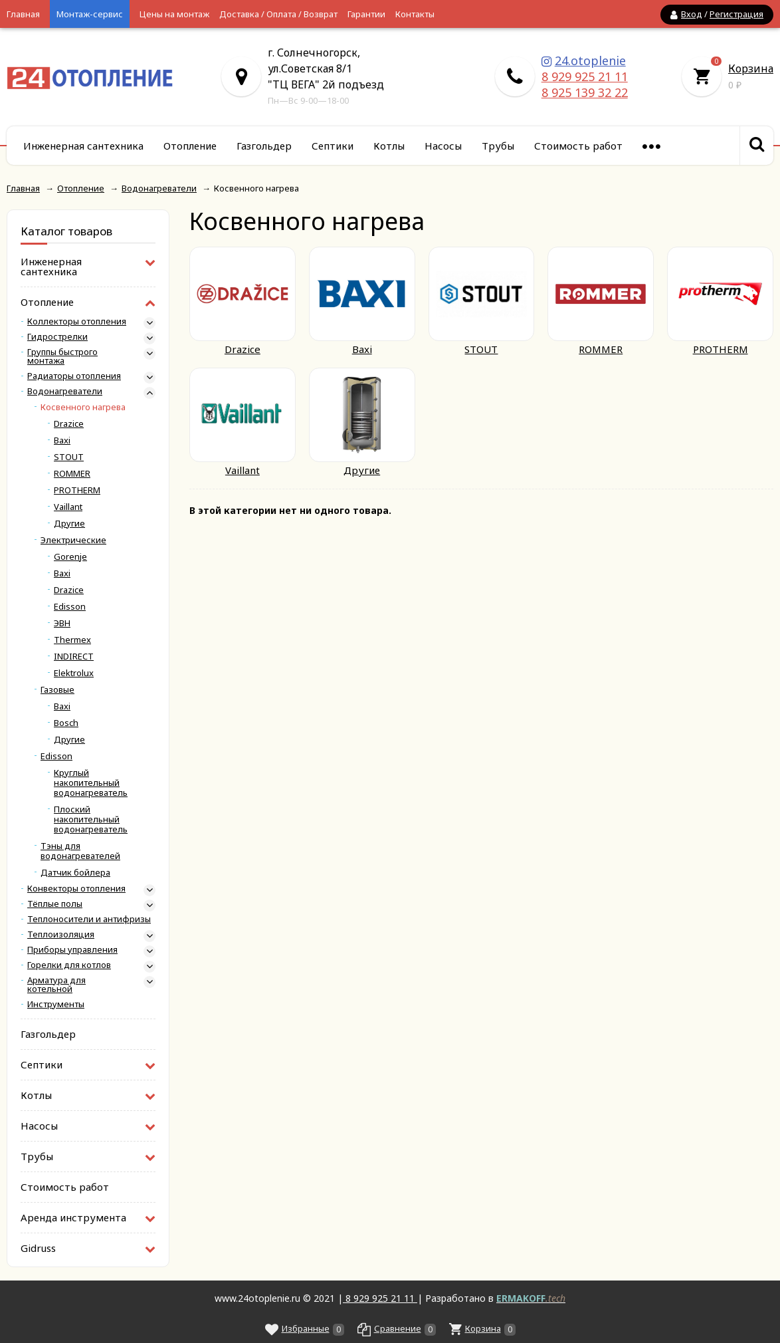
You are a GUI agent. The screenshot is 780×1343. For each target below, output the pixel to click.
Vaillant (68, 507)
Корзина (750, 68)
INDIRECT (74, 657)
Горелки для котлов (69, 965)
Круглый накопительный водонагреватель (91, 783)
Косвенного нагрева (83, 407)
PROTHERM (77, 490)
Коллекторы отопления (76, 321)
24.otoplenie (590, 60)
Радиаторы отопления (74, 376)
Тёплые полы (54, 904)
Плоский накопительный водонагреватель (91, 819)
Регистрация (736, 14)
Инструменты (55, 1004)
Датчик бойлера (75, 873)
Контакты (415, 14)
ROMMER (72, 474)
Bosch (66, 723)
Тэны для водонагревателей (80, 851)
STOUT (69, 457)
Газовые (57, 690)
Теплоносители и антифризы (89, 919)
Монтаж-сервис (89, 14)
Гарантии (366, 14)
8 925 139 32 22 (584, 92)
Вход (691, 14)
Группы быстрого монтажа (62, 356)
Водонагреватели (64, 391)
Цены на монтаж (174, 14)
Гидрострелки (57, 336)
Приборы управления (72, 949)
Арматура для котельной (56, 984)
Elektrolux (74, 673)
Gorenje (70, 557)
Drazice (69, 424)
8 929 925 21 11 (584, 76)
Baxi (62, 440)
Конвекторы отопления (76, 888)
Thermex (72, 640)
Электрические (73, 540)
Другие (69, 524)
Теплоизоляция (60, 934)
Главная (23, 14)
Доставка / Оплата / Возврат (278, 14)
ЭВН (62, 623)
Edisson (70, 607)
